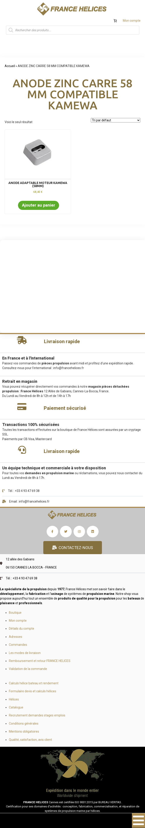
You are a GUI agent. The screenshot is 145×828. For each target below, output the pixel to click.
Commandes (18, 644)
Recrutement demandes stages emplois (37, 715)
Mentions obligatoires (24, 731)
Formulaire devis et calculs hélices (32, 691)
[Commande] (115, 120)
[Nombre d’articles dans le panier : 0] (115, 21)
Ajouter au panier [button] (38, 205)
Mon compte (132, 20)
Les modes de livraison (25, 653)
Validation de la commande (28, 669)
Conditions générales (23, 723)
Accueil (10, 66)
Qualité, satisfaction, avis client (30, 739)
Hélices (14, 699)
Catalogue (16, 707)
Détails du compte (21, 628)
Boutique (15, 612)
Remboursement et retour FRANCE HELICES (39, 661)
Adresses (15, 636)
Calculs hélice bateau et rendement (33, 683)
